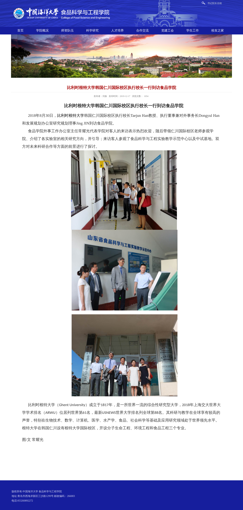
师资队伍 (67, 30)
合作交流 (142, 30)
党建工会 (167, 30)
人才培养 (117, 30)
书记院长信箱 (214, 3)
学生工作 (192, 30)
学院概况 (42, 30)
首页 (20, 30)
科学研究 (92, 30)
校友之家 (217, 30)
